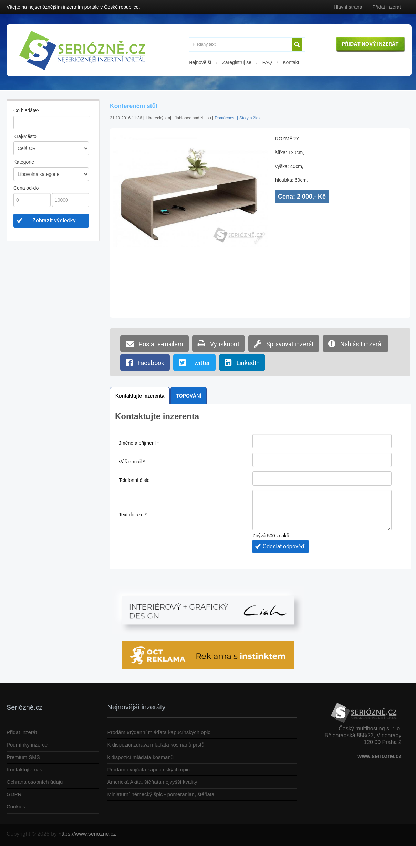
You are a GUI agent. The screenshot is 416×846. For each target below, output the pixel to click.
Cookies (16, 807)
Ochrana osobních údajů (35, 782)
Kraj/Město (25, 136)
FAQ (267, 62)
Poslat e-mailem (154, 343)
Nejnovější (200, 62)
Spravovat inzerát (284, 343)
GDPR (14, 794)
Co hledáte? (26, 110)
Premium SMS (23, 757)
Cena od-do (26, 188)
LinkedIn (242, 362)
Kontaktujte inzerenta (139, 396)
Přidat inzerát (387, 7)
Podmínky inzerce (27, 745)
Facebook (145, 362)
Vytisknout (218, 343)
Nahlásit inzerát (355, 343)
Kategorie (23, 162)
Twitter (194, 362)
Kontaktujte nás (24, 769)
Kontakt (291, 62)
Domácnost (225, 118)
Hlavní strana (348, 7)
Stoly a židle (250, 118)
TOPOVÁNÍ (188, 396)
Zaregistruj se (236, 62)
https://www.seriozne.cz (87, 834)
